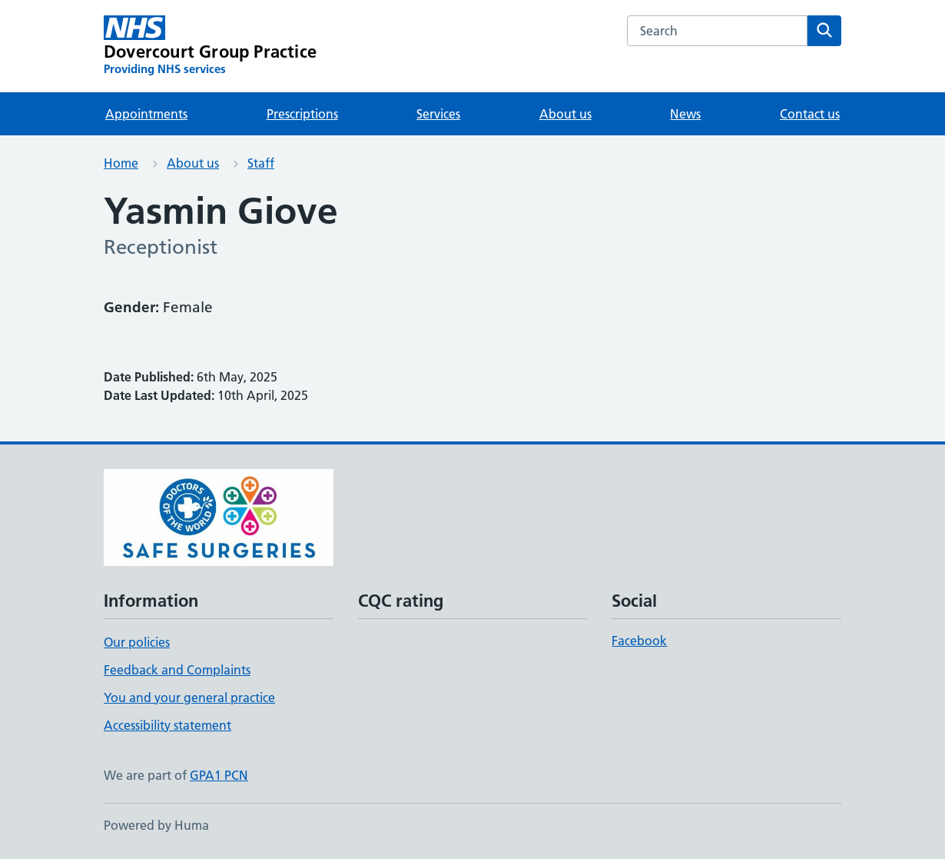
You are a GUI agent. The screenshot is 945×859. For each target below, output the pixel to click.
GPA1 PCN (219, 775)
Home (121, 163)
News (685, 114)
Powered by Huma (156, 825)
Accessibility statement (167, 725)
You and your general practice (189, 697)
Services (438, 114)
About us (565, 114)
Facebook (639, 640)
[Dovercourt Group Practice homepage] (210, 46)
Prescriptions (302, 114)
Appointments (146, 114)
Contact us (810, 114)
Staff (260, 163)
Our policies (137, 642)
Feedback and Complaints (177, 670)
